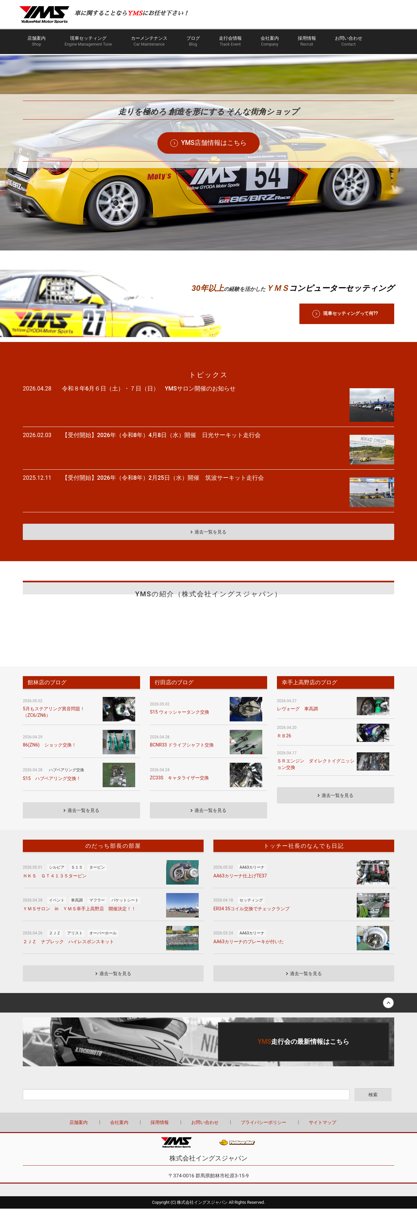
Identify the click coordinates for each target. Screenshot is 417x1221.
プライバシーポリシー (263, 1102)
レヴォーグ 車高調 (297, 688)
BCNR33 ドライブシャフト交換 (182, 724)
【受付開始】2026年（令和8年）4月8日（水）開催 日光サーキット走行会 (161, 428)
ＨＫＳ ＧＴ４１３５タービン (55, 855)
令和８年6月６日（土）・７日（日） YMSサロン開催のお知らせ (149, 388)
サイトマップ (322, 1102)
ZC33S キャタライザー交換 (179, 757)
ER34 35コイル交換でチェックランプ (251, 888)
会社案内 (270, 42)
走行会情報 (230, 42)
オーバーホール (103, 913)
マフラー (97, 880)
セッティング (251, 880)
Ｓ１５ (77, 847)
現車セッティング (88, 42)
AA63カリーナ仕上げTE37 (240, 855)
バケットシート (125, 880)
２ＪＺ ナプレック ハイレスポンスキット (68, 921)
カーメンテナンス (149, 42)
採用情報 (307, 42)
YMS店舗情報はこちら (214, 146)
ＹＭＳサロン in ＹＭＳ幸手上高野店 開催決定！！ (79, 888)
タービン (97, 847)
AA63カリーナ (252, 847)
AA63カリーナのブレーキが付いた (248, 921)
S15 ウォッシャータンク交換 (179, 691)
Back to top (208, 982)
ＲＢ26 (284, 715)
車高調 (77, 880)
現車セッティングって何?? (350, 313)
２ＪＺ (55, 913)
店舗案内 (36, 42)
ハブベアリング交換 (66, 749)
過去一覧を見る (210, 511)
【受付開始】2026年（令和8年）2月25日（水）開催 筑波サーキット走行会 (163, 464)
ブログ (193, 42)
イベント (57, 880)
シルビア (57, 847)
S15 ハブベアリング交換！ (52, 758)
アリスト (75, 913)
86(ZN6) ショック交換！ (49, 724)
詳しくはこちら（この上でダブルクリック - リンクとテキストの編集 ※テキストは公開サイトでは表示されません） (208, 1021)
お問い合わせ (348, 42)
